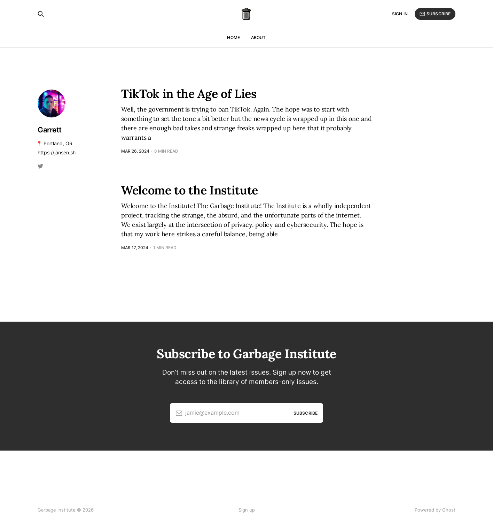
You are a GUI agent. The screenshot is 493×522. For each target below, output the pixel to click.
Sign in (400, 13)
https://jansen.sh (57, 152)
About (258, 37)
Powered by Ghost (435, 510)
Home (233, 37)
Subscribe (435, 14)
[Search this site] (41, 14)
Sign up (246, 510)
